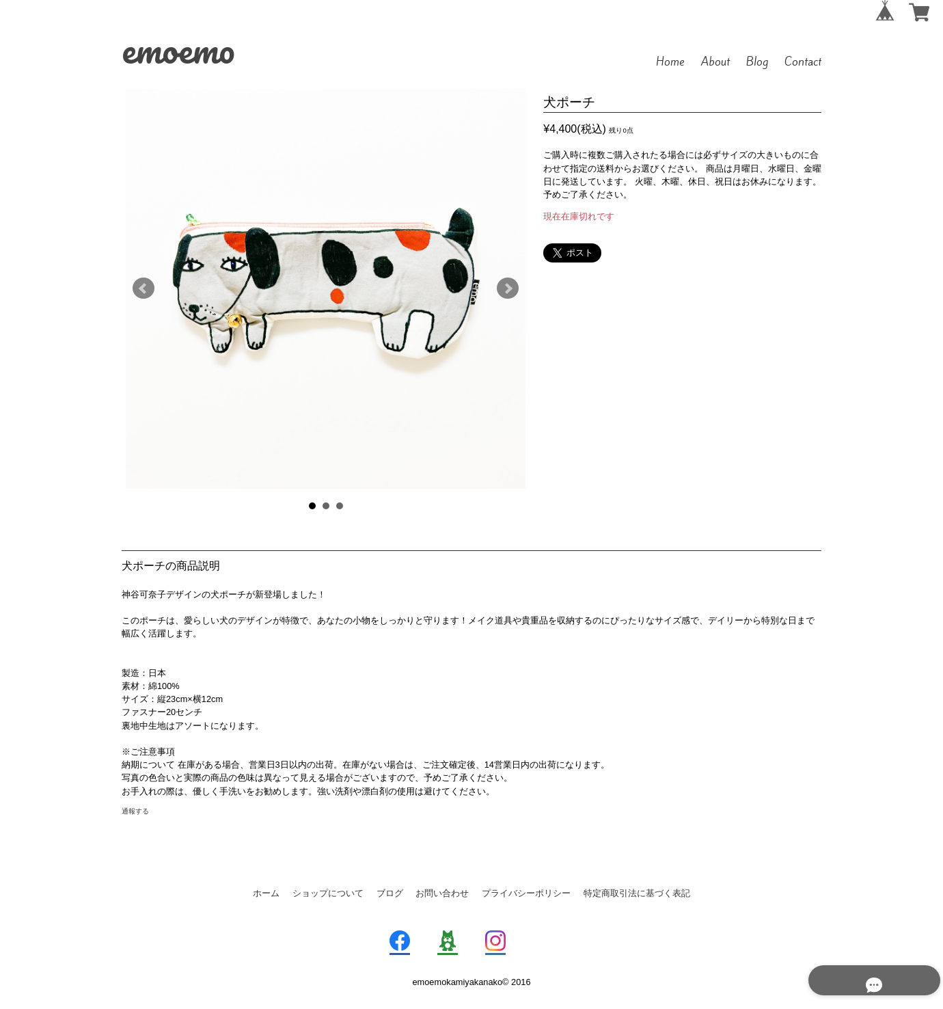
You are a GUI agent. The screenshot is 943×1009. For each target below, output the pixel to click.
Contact (802, 61)
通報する (135, 811)
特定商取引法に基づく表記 (637, 893)
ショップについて (328, 893)
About (715, 61)
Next (508, 288)
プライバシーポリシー (526, 893)
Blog (757, 61)
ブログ (390, 893)
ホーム (266, 893)
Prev (143, 288)
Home (670, 61)
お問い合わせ (442, 893)
